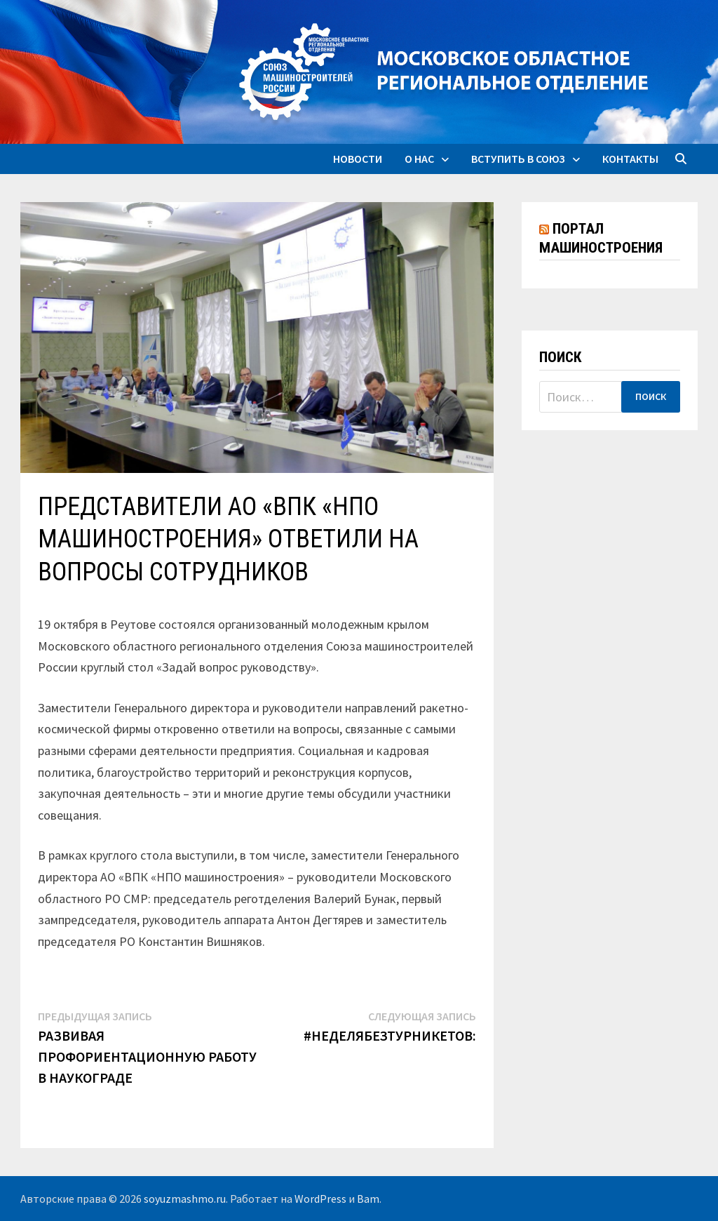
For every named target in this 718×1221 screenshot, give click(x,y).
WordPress (320, 1199)
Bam (368, 1199)
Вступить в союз (518, 159)
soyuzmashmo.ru (185, 1199)
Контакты (630, 159)
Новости (357, 159)
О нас (419, 159)
